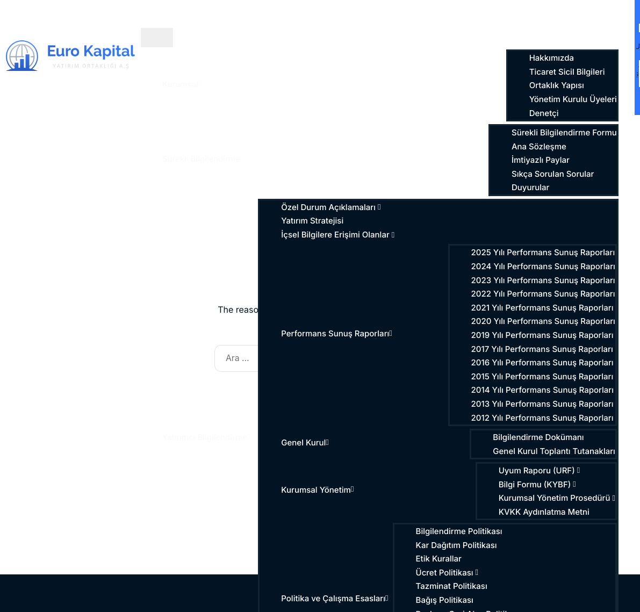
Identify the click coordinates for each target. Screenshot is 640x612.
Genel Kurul (306, 442)
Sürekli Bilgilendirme (203, 159)
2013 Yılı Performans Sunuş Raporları (543, 404)
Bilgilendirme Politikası (460, 531)
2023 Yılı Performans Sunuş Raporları (544, 280)
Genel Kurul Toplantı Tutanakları (555, 451)
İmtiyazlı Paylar (542, 160)
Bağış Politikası (445, 600)
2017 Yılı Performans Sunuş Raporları (543, 349)
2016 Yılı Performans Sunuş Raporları (543, 362)
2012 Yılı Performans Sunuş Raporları (543, 418)
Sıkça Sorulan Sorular (554, 174)
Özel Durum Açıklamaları (332, 207)
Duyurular (532, 187)
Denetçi (545, 113)
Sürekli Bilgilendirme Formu (566, 132)
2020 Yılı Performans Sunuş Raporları (544, 321)
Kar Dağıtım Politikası (457, 545)
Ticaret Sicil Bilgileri (568, 72)
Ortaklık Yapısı (557, 85)
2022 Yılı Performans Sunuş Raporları (544, 294)
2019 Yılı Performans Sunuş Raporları (543, 335)
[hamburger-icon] (157, 37)
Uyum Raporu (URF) (540, 470)
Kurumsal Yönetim (319, 490)
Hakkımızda (552, 58)
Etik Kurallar (440, 559)
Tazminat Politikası (452, 586)
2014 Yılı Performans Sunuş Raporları (543, 390)
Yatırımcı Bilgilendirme (206, 437)
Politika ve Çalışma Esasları (336, 598)
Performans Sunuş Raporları (338, 333)
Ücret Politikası (448, 572)
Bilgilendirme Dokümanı (539, 437)
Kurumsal (182, 84)
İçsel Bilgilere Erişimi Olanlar (339, 235)
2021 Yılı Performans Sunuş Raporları (543, 308)
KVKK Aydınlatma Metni (545, 512)
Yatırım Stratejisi (314, 221)
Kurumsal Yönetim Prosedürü (558, 498)
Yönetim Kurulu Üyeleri (574, 99)
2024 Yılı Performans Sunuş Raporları (544, 266)
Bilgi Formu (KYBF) (538, 484)
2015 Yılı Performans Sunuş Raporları (543, 376)
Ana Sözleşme (540, 146)
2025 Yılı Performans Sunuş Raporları (544, 252)
